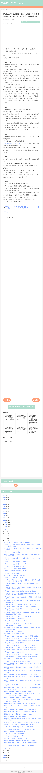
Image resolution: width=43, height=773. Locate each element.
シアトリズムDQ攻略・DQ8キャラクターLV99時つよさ (19, 724)
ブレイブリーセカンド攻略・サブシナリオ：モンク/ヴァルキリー (22, 640)
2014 (4, 755)
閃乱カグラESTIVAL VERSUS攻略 (30, 22)
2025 (4, 497)
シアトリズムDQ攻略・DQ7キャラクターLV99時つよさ (19, 745)
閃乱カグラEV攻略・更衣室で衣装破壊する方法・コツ (19, 697)
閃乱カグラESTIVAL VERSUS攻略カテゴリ (21, 406)
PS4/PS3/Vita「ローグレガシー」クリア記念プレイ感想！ (20, 703)
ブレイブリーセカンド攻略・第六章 (14, 618)
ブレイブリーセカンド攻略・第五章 (14, 625)
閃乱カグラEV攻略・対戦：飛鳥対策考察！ (16, 716)
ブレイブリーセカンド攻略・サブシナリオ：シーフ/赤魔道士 (20, 656)
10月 (6, 526)
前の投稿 (35, 400)
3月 (6, 748)
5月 (6, 538)
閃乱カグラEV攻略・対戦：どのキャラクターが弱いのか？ (20, 709)
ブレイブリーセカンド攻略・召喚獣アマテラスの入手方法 (20, 591)
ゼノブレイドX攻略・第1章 (11, 573)
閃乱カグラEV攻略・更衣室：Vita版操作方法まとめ (18, 691)
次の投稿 (7, 400)
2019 (4, 511)
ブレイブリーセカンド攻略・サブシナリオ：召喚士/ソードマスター (22, 654)
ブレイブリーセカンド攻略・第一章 (14, 652)
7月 (6, 533)
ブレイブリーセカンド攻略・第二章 (14, 643)
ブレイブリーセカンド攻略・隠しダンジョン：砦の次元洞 (20, 604)
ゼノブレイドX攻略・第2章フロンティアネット (17, 571)
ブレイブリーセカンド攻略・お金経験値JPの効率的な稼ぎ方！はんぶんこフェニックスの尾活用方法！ (22, 594)
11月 (6, 524)
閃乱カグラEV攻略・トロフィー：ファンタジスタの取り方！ (20, 742)
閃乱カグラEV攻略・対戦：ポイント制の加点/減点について (20, 711)
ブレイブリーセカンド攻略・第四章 (14, 631)
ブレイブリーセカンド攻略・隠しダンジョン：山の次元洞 (20, 606)
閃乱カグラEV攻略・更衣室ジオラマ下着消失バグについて (20, 740)
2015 (4, 520)
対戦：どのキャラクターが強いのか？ (14, 143)
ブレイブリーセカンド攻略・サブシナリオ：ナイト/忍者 (19, 645)
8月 (6, 531)
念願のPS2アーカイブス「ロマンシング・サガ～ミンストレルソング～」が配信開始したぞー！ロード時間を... (23, 694)
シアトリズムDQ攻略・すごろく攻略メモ (15, 736)
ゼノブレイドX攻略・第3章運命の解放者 (15, 568)
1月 (6, 752)
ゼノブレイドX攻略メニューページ (13, 577)
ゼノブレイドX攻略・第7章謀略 (12, 552)
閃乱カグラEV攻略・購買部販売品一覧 (14, 731)
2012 (4, 760)
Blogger (24, 767)
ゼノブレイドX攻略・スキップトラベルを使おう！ (18, 542)
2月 (6, 750)
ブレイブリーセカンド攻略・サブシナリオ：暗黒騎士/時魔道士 (21, 636)
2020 (4, 508)
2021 (4, 506)
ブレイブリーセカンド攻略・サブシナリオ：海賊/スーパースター (22, 638)
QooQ (24, 772)
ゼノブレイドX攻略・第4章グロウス (14, 566)
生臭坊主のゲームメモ (14, 3)
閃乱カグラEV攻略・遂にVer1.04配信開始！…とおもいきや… (21, 674)
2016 (4, 518)
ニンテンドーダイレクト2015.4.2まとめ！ (15, 738)
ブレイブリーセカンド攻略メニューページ (15, 621)
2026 (4, 495)
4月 (6, 540)
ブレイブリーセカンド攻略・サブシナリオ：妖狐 (17, 616)
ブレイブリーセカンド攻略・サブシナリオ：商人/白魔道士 (20, 649)
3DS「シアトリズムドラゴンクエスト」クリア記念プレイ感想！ (21, 722)
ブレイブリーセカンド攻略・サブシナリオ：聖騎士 (18, 623)
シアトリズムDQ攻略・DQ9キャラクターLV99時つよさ (19, 726)
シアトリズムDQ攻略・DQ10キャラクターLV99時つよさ (19, 729)
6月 (6, 536)
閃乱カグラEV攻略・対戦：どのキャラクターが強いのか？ (20, 714)
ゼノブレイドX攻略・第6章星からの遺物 (15, 561)
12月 (6, 522)
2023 (4, 502)
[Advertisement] (21, 36)
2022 (4, 504)
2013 (4, 757)
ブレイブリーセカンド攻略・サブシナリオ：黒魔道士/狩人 (20, 647)
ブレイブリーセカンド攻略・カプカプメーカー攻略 (18, 658)
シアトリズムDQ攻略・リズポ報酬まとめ (15, 733)
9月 (6, 529)
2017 (4, 515)
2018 (4, 513)
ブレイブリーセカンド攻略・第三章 (14, 633)
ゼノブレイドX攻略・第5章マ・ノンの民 (15, 564)
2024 (4, 499)
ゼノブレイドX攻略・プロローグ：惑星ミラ (16, 575)
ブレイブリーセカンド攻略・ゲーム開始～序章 (17, 661)
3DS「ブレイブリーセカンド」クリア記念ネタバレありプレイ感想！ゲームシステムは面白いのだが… (23, 580)
